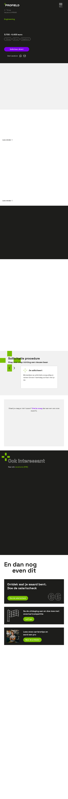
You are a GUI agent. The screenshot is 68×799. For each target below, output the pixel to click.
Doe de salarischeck (18, 598)
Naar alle (18, 467)
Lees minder (7, 140)
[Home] (11, 5)
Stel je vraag (37, 408)
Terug (7, 10)
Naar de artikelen (32, 640)
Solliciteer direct (16, 49)
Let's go (28, 619)
